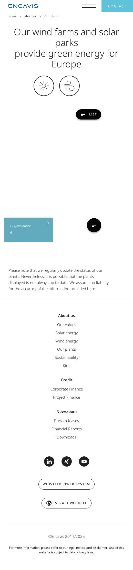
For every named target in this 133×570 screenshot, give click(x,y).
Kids (66, 365)
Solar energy (67, 332)
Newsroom (66, 411)
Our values (66, 324)
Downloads (66, 437)
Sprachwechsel (71, 503)
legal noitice (77, 547)
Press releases (66, 420)
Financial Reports (67, 428)
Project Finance (66, 397)
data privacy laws (81, 552)
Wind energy (66, 340)
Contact (117, 6)
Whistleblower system (66, 484)
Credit (66, 379)
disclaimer (100, 547)
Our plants (66, 349)
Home (12, 16)
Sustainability (66, 357)
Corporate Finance (66, 388)
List (112, 114)
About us (30, 16)
